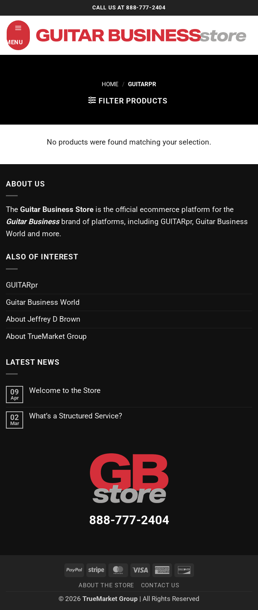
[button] (18, 35)
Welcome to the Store (65, 390)
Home (110, 84)
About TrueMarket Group (46, 336)
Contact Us (160, 585)
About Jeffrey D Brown (43, 319)
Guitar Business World (43, 302)
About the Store (106, 585)
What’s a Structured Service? (75, 415)
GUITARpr (22, 285)
